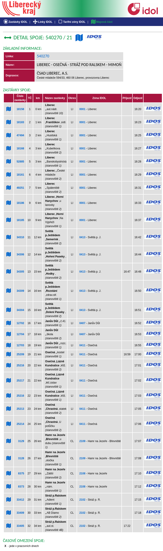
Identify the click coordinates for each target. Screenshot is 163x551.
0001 (82, 109)
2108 (82, 473)
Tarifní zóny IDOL (71, 22)
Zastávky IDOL (15, 22)
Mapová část (101, 22)
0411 (82, 345)
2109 (82, 441)
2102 (82, 499)
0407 (82, 323)
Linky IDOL (42, 22)
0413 (82, 237)
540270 (43, 56)
